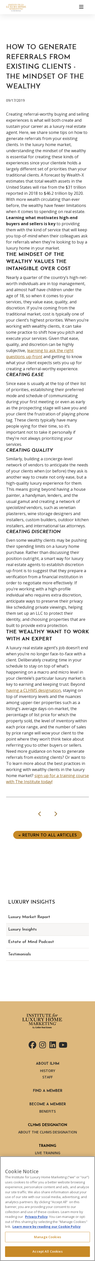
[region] (47, 1208)
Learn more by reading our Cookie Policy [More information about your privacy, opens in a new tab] (46, 1226)
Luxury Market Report (29, 917)
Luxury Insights (22, 929)
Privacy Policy (36, 1216)
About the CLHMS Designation (47, 1132)
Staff (47, 1077)
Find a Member (47, 1091)
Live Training (47, 1152)
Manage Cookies (47, 1237)
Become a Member (47, 1104)
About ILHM (47, 1064)
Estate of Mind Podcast (31, 942)
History (47, 1070)
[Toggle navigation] (81, 7)
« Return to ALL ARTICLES (47, 835)
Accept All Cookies (47, 1251)
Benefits (47, 1111)
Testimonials (19, 954)
